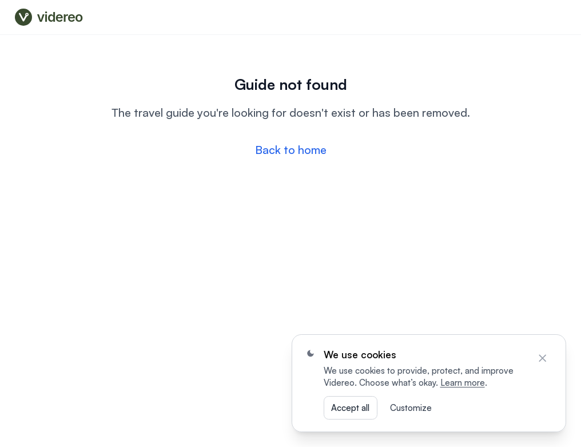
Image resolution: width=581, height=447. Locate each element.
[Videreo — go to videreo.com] (52, 17)
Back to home (291, 150)
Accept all (350, 407)
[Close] (542, 358)
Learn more (462, 382)
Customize (411, 407)
